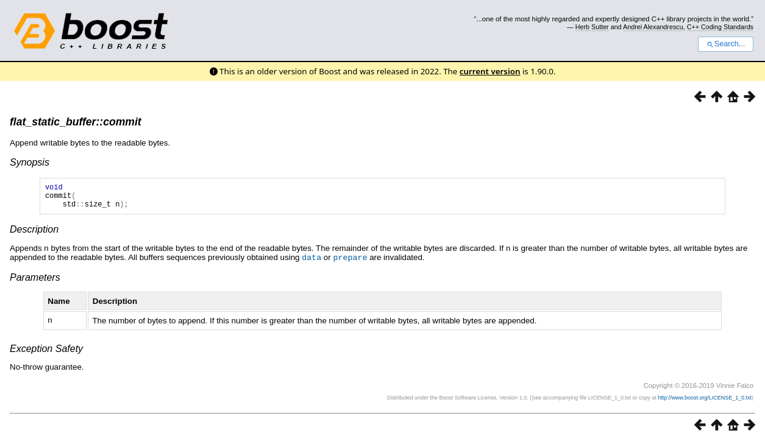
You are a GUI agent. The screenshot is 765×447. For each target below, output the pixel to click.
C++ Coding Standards (720, 26)
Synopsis (29, 162)
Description (34, 235)
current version (490, 71)
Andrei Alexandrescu (653, 26)
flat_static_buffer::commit (75, 122)
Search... (725, 44)
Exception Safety (46, 353)
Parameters (35, 282)
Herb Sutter (592, 26)
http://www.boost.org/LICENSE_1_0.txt (705, 402)
